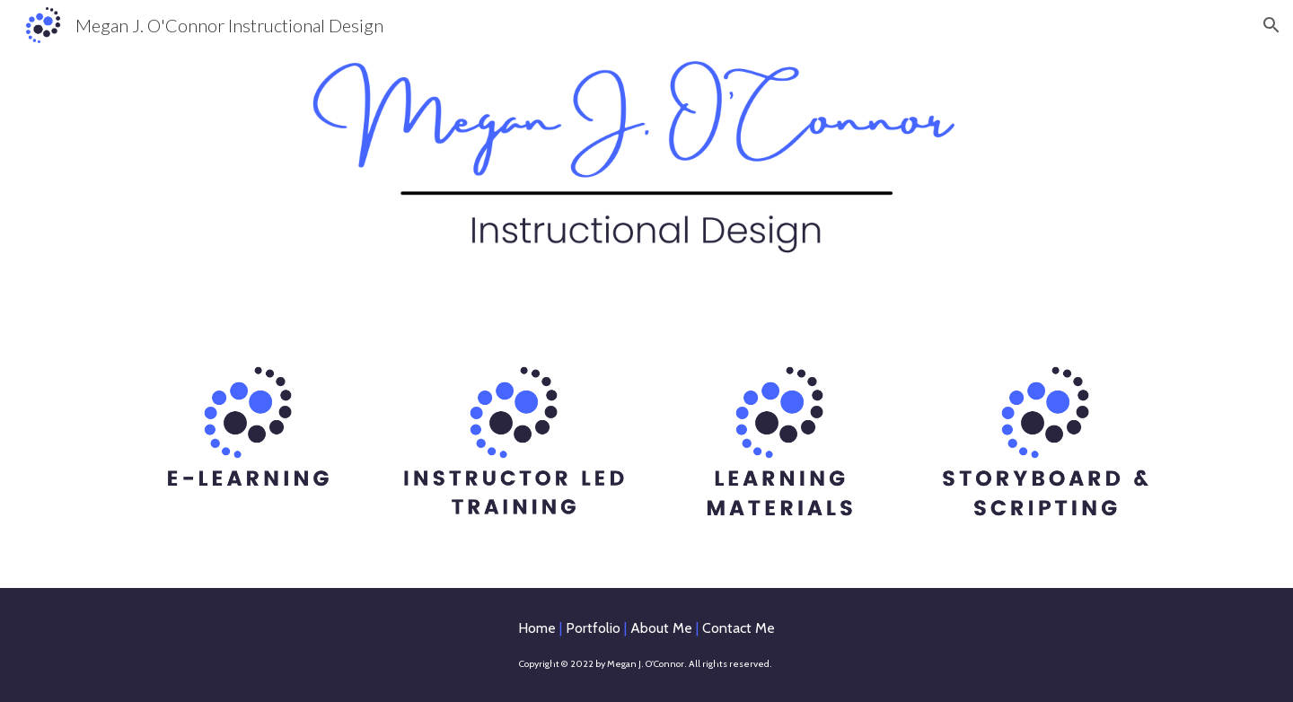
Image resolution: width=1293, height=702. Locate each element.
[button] (1271, 25)
